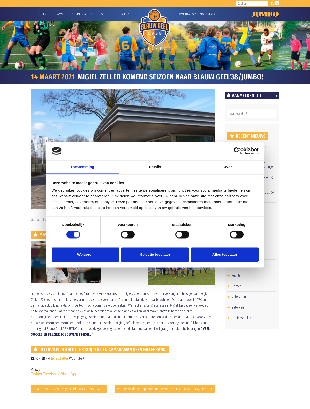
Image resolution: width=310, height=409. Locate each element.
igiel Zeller (60, 358)
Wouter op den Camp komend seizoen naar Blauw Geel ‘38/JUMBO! (163, 389)
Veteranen (239, 297)
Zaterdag (238, 307)
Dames (236, 286)
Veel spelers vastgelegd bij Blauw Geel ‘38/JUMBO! (70, 389)
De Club (40, 14)
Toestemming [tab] (82, 167)
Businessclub (81, 14)
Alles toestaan (224, 255)
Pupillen (237, 275)
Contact (126, 14)
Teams (58, 14)
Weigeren (85, 255)
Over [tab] (228, 167)
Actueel (106, 14)
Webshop (208, 14)
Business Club (241, 318)
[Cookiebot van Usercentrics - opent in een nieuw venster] (237, 150)
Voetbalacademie (185, 14)
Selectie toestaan (155, 255)
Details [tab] (155, 167)
